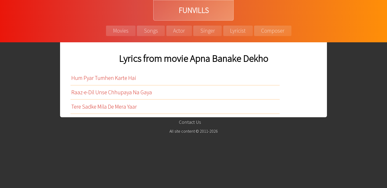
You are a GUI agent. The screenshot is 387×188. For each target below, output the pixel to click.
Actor (179, 30)
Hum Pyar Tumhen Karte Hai (103, 77)
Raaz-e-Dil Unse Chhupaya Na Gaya (111, 92)
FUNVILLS (194, 10)
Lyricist (238, 30)
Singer (207, 30)
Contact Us (190, 122)
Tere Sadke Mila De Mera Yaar (104, 106)
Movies (120, 30)
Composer (272, 30)
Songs (151, 30)
